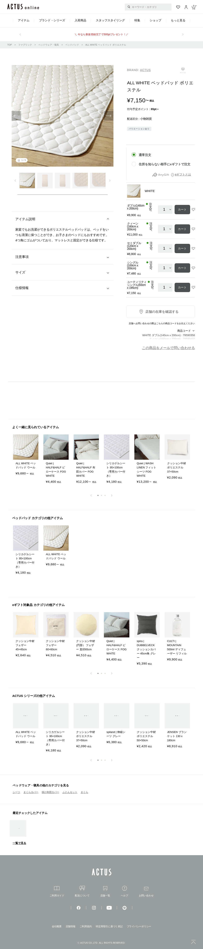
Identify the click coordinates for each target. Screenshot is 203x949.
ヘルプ (124, 891)
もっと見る (178, 20)
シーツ (16, 792)
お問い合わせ (146, 892)
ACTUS (145, 70)
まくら (84, 792)
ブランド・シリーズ (52, 20)
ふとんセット (69, 792)
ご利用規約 (86, 926)
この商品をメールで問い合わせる (168, 348)
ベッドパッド (72, 45)
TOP (9, 45)
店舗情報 (70, 926)
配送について (82, 891)
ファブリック (25, 45)
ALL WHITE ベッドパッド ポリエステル (105, 45)
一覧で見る (19, 843)
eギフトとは (183, 174)
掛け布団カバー (50, 792)
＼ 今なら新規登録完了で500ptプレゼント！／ (101, 34)
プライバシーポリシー (139, 926)
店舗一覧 (105, 891)
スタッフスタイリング (110, 20)
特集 (137, 20)
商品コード (184, 330)
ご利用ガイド (57, 891)
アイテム (23, 20)
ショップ (155, 20)
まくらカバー (30, 792)
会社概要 (57, 926)
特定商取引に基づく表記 (109, 926)
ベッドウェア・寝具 (48, 45)
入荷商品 (80, 20)
